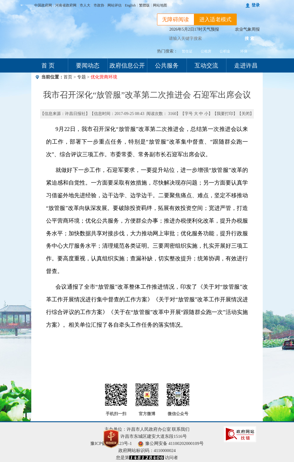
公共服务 (167, 65)
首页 (67, 77)
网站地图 (160, 5)
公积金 (225, 51)
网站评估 (114, 5)
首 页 (48, 65)
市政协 (99, 5)
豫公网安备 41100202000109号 (171, 443)
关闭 (245, 113)
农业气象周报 (247, 29)
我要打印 (225, 113)
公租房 (206, 51)
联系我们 (181, 429)
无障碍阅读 (175, 19)
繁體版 (144, 5)
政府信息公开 (127, 65)
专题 (81, 77)
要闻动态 (87, 65)
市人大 (85, 5)
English (130, 5)
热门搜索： (167, 51)
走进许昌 (246, 65)
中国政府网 (43, 5)
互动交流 (206, 65)
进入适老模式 (215, 19)
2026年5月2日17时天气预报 (194, 29)
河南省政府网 (65, 5)
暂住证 (187, 51)
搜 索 (249, 38)
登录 (255, 5)
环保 (244, 51)
